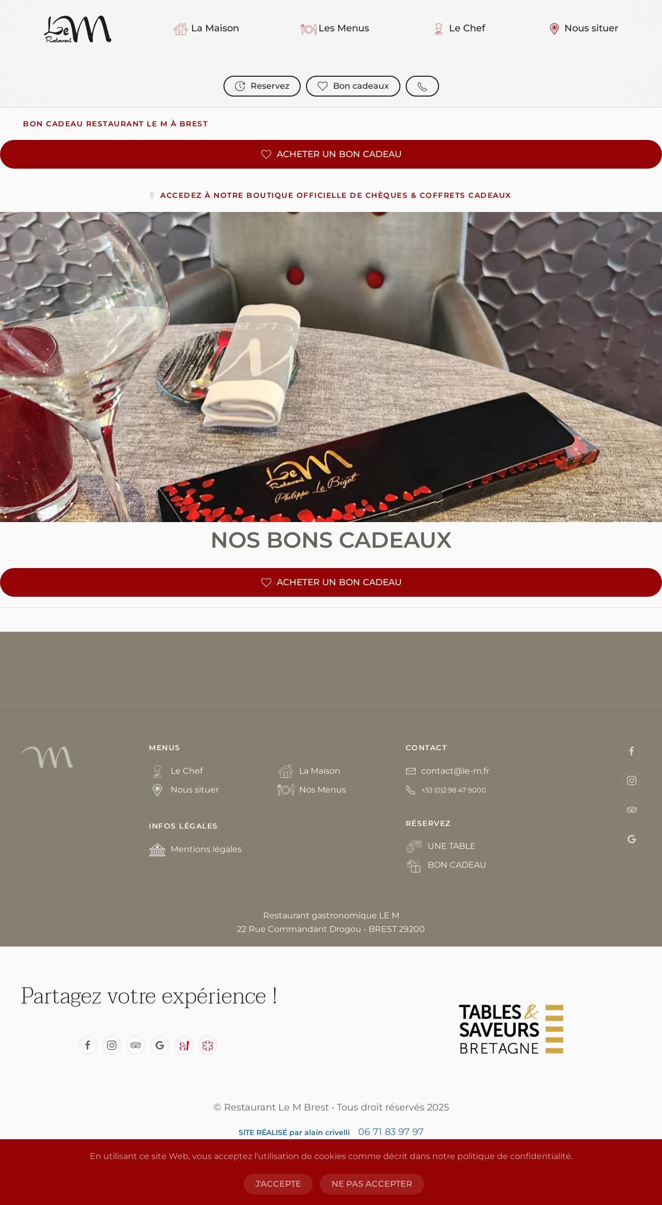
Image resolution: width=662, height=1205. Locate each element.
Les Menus (335, 28)
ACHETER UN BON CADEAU (331, 154)
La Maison (206, 28)
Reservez (262, 86)
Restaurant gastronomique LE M (331, 915)
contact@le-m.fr (455, 771)
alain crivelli (327, 1132)
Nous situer (583, 28)
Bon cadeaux (353, 86)
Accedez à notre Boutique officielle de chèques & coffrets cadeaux (336, 195)
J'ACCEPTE (278, 1184)
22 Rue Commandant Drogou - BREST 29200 (331, 929)
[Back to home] (77, 29)
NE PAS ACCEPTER (372, 1184)
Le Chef (458, 28)
